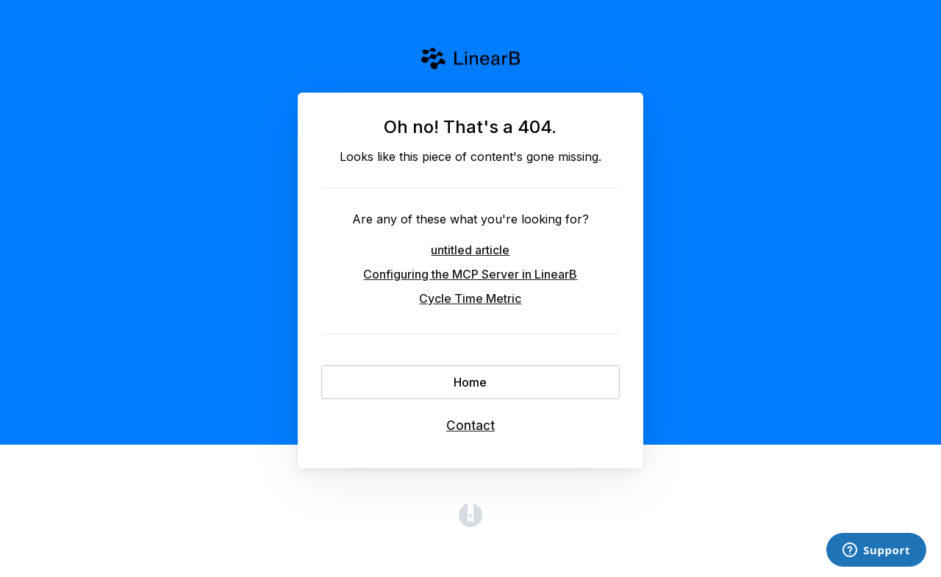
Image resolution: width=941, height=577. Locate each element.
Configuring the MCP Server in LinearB (470, 274)
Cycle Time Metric (470, 298)
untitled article (470, 250)
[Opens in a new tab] (470, 522)
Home (470, 382)
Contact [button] (470, 425)
